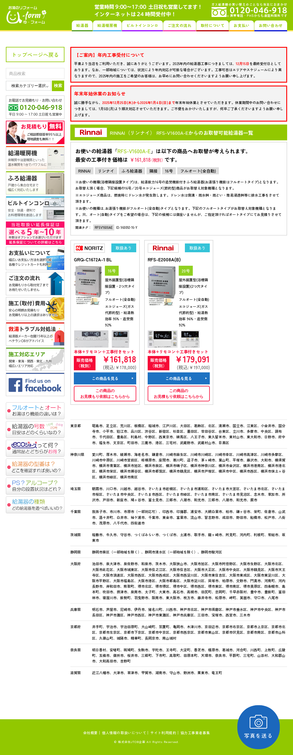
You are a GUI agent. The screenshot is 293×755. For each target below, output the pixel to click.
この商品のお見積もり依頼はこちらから (105, 393)
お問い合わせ (271, 25)
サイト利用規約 (163, 732)
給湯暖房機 (107, 25)
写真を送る (259, 727)
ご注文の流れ (180, 25)
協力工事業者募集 (195, 732)
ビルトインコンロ (142, 25)
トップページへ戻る (35, 54)
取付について (213, 25)
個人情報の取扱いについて (124, 732)
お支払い (242, 25)
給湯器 (82, 25)
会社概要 (90, 732)
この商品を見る (105, 378)
